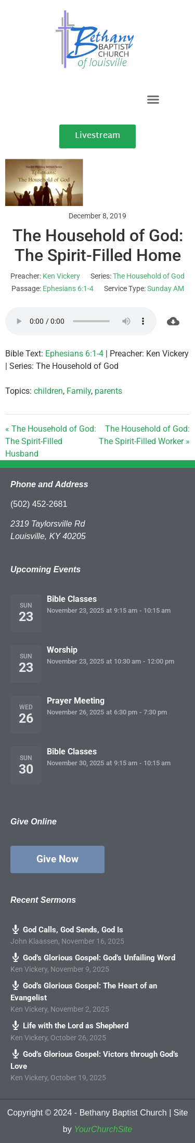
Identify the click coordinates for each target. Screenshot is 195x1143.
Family (79, 391)
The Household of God (149, 276)
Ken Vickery (61, 276)
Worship (62, 650)
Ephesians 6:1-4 (68, 288)
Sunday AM (165, 288)
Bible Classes (72, 599)
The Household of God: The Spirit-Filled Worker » (144, 435)
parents (108, 391)
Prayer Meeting (76, 701)
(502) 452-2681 (38, 504)
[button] (153, 99)
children (48, 391)
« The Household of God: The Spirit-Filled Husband (50, 441)
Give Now (57, 859)
